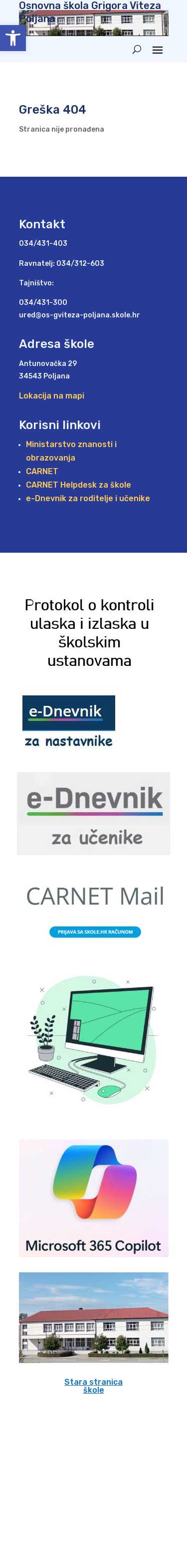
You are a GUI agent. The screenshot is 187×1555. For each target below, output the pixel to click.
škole (93, 1390)
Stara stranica (93, 1382)
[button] (13, 38)
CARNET (42, 471)
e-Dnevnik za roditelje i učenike (88, 498)
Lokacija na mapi (51, 396)
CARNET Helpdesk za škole (78, 485)
